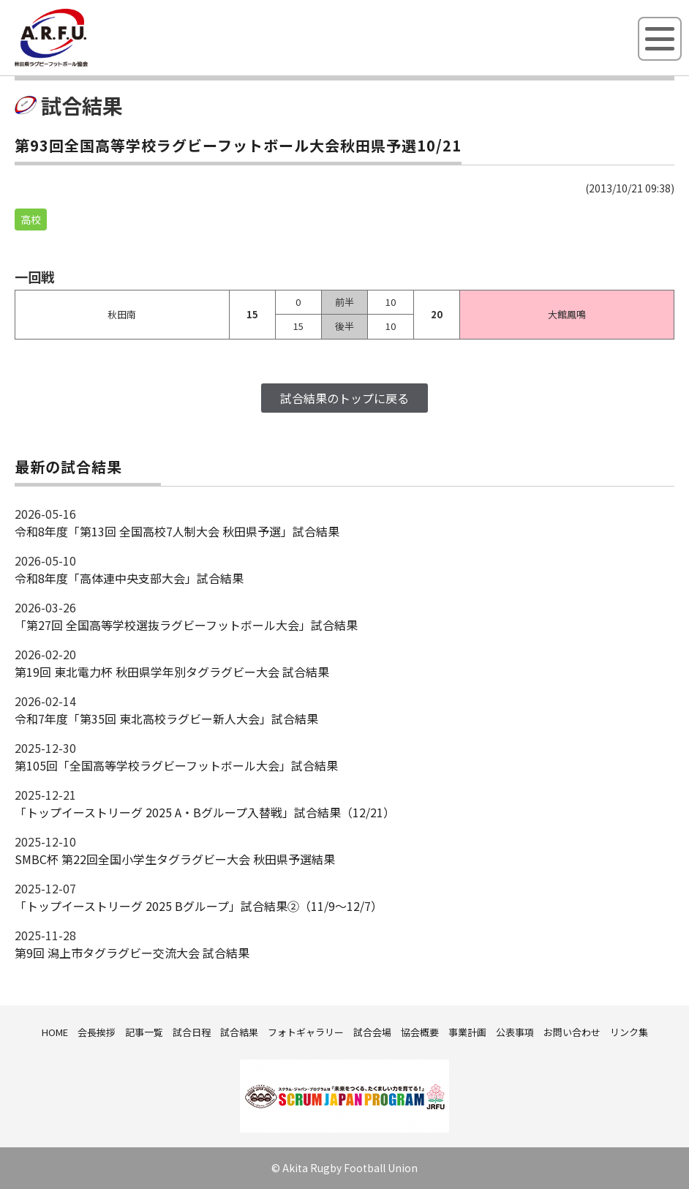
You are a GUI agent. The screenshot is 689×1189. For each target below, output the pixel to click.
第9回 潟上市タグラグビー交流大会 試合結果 (132, 952)
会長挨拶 (97, 1032)
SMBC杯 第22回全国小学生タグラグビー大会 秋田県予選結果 (175, 859)
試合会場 (372, 1032)
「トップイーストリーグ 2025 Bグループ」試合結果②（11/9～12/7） (199, 906)
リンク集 (629, 1032)
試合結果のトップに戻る (344, 398)
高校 (30, 219)
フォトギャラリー (306, 1032)
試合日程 (192, 1032)
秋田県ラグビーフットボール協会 (84, 64)
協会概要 (420, 1032)
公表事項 (515, 1032)
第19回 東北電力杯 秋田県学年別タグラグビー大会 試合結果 (172, 671)
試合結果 (239, 1032)
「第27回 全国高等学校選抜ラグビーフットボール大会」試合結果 (186, 625)
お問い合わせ (571, 1032)
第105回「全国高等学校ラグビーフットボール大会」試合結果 (176, 765)
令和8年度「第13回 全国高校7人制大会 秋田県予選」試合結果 (177, 531)
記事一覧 (144, 1032)
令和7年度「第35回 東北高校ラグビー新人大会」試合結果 (166, 718)
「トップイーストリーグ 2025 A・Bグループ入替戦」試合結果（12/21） (205, 812)
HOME (55, 1032)
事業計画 (467, 1032)
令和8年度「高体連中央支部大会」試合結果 (129, 578)
